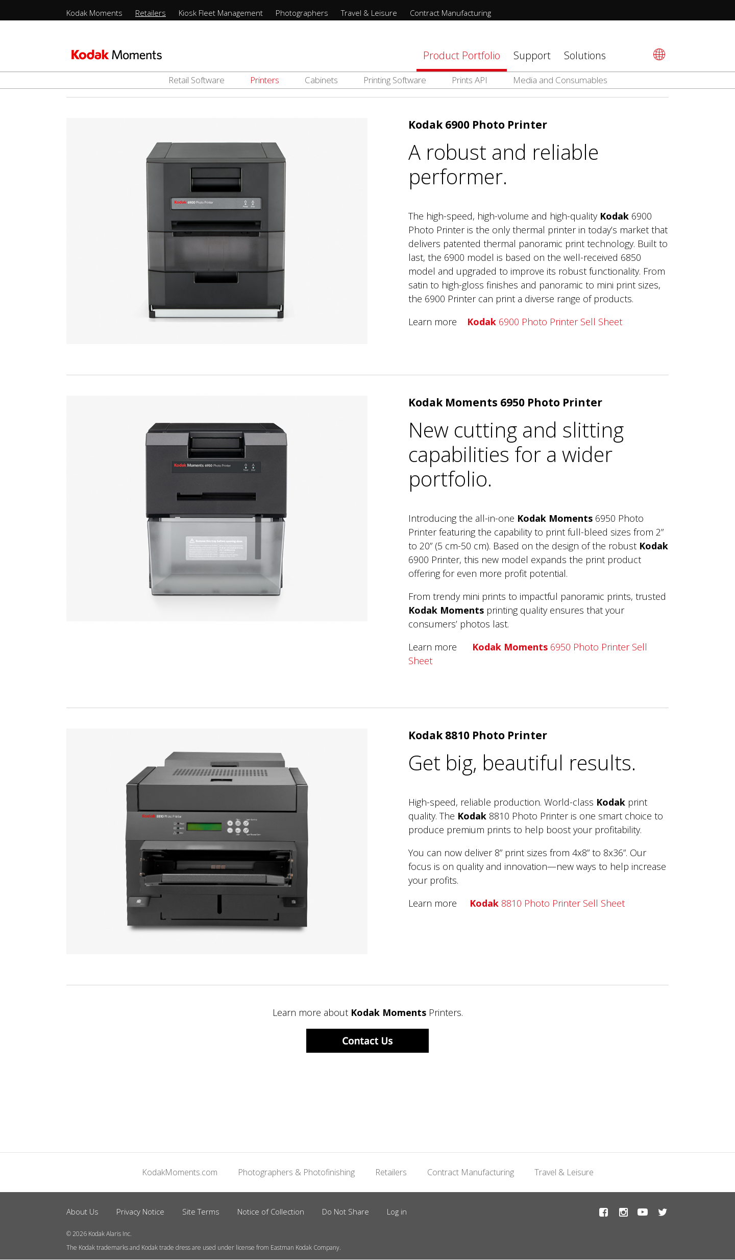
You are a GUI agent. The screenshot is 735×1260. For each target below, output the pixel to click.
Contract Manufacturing (450, 13)
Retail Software (196, 80)
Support (532, 55)
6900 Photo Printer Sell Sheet (544, 322)
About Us (82, 1211)
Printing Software (394, 80)
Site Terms (200, 1211)
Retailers (150, 13)
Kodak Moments (94, 13)
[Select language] (658, 54)
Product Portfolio (461, 55)
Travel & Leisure (369, 13)
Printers (264, 80)
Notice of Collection (270, 1211)
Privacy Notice (140, 1211)
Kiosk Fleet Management (221, 13)
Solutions (585, 55)
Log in (397, 1211)
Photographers (302, 13)
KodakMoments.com (179, 1172)
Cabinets (321, 80)
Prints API (469, 80)
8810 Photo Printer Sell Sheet (547, 903)
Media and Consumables (560, 80)
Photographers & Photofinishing (296, 1172)
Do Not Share (345, 1211)
